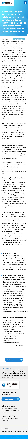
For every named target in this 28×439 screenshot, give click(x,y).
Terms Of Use (5, 429)
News (7, 368)
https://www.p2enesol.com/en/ (11, 342)
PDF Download (20, 345)
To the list (10, 360)
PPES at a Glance (8, 399)
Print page (22, 351)
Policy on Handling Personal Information (12, 431)
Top (2, 368)
